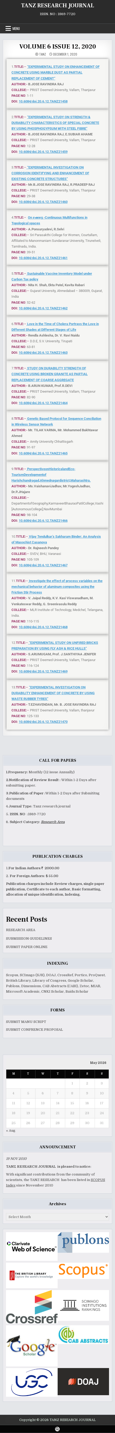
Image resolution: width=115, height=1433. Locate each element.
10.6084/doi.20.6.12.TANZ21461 (43, 258)
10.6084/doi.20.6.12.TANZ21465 (43, 453)
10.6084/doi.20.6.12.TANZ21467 (43, 565)
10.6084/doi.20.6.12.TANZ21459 (43, 152)
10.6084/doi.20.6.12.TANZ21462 (43, 308)
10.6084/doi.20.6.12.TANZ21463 (43, 353)
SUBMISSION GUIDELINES (29, 938)
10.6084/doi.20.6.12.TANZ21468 (43, 627)
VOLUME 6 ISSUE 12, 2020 (57, 47)
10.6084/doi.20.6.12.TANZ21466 (43, 521)
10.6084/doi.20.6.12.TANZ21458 (43, 101)
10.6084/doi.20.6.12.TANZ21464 (43, 403)
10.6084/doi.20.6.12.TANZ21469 (43, 671)
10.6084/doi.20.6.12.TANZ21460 (43, 202)
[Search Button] (57, 1429)
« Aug (10, 1130)
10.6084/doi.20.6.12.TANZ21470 (43, 722)
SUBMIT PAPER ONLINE (26, 947)
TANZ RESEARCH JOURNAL (57, 5)
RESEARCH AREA (20, 930)
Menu (16, 28)
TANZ (42, 54)
